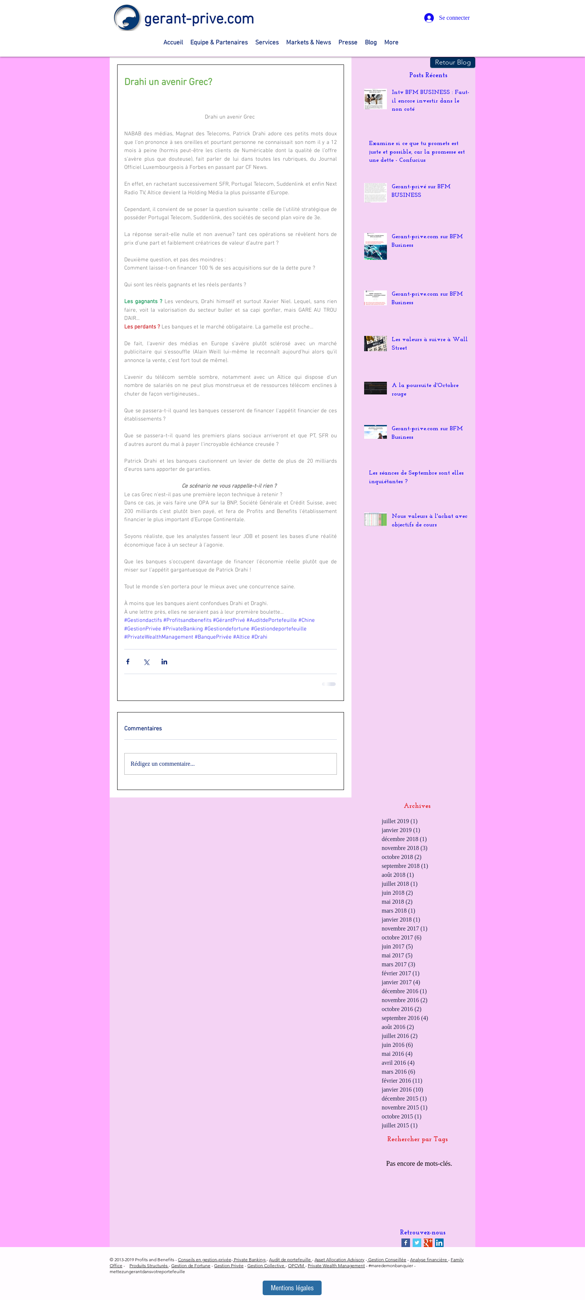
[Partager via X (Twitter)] (146, 661)
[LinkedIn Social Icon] (439, 1242)
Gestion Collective (266, 1265)
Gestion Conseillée (386, 1259)
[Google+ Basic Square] (428, 1242)
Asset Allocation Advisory (340, 1259)
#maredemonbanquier (391, 1265)
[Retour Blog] (452, 62)
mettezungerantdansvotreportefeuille (147, 1271)
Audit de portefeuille (290, 1259)
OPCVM (296, 1265)
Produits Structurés (149, 1265)
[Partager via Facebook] (127, 661)
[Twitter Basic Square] (417, 1242)
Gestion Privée (229, 1265)
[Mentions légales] (292, 1288)
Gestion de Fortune (190, 1265)
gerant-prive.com (199, 20)
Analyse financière (429, 1259)
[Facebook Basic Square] (405, 1242)
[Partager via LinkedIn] (164, 661)
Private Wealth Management (336, 1265)
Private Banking (249, 1259)
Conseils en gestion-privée (204, 1259)
